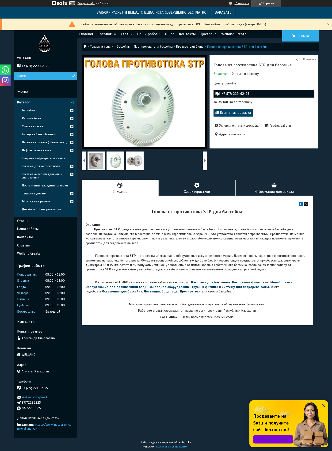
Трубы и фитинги (204, 287)
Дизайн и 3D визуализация (41, 209)
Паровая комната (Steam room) (44, 142)
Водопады (169, 291)
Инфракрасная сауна (36, 150)
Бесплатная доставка (235, 113)
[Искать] (73, 76)
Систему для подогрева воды (245, 287)
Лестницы (152, 291)
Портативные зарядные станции (45, 185)
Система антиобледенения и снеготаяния (42, 175)
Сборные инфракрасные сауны (43, 158)
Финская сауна (32, 126)
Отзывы (23, 245)
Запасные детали (34, 193)
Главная (86, 34)
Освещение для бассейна (122, 291)
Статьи (127, 34)
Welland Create (233, 34)
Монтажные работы (36, 201)
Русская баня (31, 118)
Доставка (208, 34)
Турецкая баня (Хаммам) (39, 134)
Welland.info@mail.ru (36, 397)
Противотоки (190, 291)
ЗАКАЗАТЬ (223, 12)
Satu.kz (186, 442)
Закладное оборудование (169, 287)
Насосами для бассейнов (210, 282)
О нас (169, 34)
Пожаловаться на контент (173, 446)
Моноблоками (281, 282)
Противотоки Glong (189, 47)
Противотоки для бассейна (153, 47)
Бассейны (123, 47)
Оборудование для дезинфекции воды (116, 287)
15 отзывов (242, 3)
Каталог (104, 34)
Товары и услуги (101, 47)
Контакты (187, 34)
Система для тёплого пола (41, 166)
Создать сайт (86, 3)
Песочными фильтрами (250, 282)
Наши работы (148, 34)
